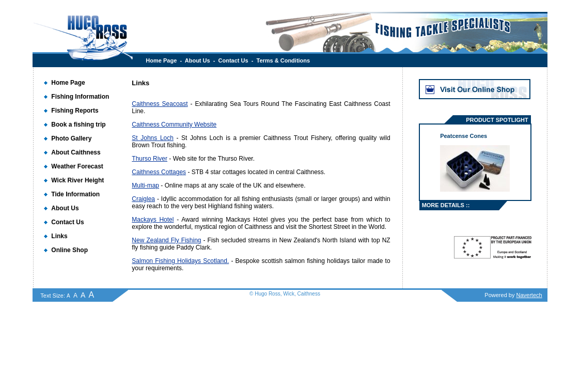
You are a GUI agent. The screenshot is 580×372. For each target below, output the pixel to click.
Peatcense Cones (463, 136)
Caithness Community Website (174, 124)
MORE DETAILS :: (446, 205)
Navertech (529, 295)
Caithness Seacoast (159, 103)
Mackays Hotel (153, 219)
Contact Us (233, 60)
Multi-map (145, 185)
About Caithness (75, 152)
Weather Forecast (77, 166)
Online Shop (69, 250)
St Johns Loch (153, 138)
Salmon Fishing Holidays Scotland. (180, 261)
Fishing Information (80, 96)
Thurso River (149, 158)
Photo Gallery (71, 138)
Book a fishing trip (78, 124)
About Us (197, 60)
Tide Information (75, 194)
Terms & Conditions (283, 60)
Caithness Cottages (159, 172)
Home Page (161, 60)
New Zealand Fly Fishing (166, 240)
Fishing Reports (74, 110)
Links (59, 236)
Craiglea (143, 199)
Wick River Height (77, 180)
